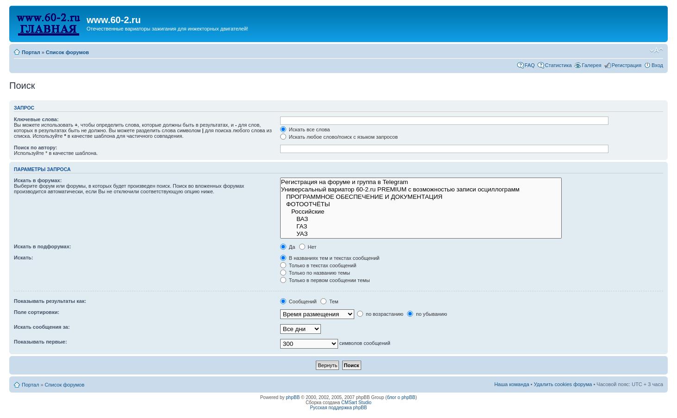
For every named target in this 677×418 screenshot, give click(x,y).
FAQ (530, 65)
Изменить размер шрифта (656, 50)
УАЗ (421, 234)
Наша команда (511, 384)
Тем (329, 301)
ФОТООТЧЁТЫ (421, 204)
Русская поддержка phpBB (338, 407)
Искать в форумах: (38, 180)
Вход (657, 65)
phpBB (293, 397)
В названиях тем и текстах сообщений (330, 258)
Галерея (592, 65)
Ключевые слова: (36, 119)
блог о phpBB (401, 397)
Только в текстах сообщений (318, 265)
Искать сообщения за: (42, 327)
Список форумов (67, 52)
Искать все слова (305, 129)
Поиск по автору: (35, 147)
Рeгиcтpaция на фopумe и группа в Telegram (421, 182)
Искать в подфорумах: (42, 246)
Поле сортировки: (36, 312)
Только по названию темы (315, 273)
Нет (308, 247)
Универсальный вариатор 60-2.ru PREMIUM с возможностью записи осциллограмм (421, 189)
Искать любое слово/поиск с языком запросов (339, 137)
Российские (421, 211)
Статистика (558, 65)
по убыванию (427, 314)
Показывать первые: (40, 341)
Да (287, 247)
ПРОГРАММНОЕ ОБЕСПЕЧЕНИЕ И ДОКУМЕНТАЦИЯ (421, 197)
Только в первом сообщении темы (325, 280)
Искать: (23, 257)
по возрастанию (380, 314)
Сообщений (298, 301)
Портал (31, 52)
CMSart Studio (356, 402)
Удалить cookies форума (563, 384)
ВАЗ (421, 219)
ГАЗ (421, 226)
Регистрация (626, 65)
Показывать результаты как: (50, 301)
